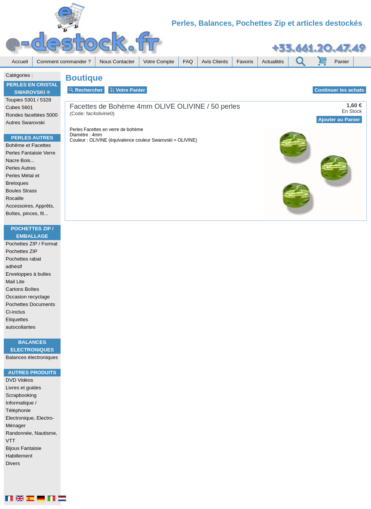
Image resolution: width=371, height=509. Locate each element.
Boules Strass (21, 191)
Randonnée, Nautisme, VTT (31, 436)
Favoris (245, 61)
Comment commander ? (64, 61)
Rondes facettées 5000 (32, 115)
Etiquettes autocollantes (21, 323)
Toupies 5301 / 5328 (28, 100)
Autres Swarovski (25, 122)
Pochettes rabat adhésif (23, 262)
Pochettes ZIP (21, 251)
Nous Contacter (117, 61)
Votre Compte (159, 61)
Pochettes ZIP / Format (32, 244)
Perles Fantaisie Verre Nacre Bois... (30, 156)
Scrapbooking (21, 395)
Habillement (19, 456)
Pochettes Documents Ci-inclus (30, 308)
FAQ (188, 61)
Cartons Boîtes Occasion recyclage (28, 293)
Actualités (273, 61)
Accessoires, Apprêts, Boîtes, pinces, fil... (30, 209)
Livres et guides (23, 387)
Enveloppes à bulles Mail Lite (28, 277)
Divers (13, 463)
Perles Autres (32, 138)
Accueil (20, 61)
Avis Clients (215, 61)
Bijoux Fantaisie (23, 448)
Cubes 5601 (19, 107)
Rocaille (14, 198)
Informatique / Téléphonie (21, 406)
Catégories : (19, 75)
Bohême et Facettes (28, 145)
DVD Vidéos (19, 380)
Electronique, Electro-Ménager (30, 421)
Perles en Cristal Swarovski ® (32, 88)
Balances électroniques (32, 357)
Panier (342, 61)
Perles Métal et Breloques (22, 179)
